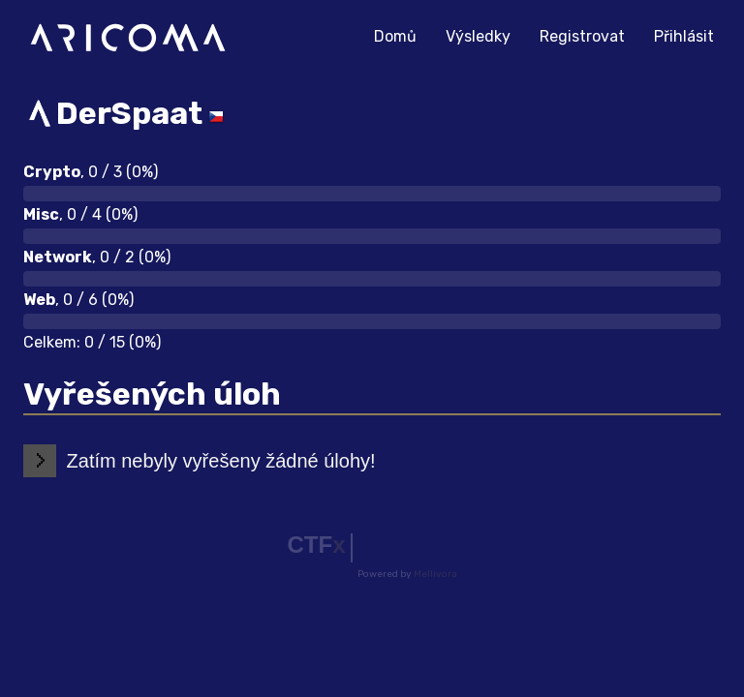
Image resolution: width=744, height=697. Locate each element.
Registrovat (582, 36)
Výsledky (478, 36)
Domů (402, 33)
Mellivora (435, 574)
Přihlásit (684, 36)
